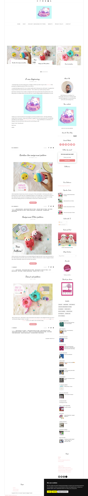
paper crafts (67, 309)
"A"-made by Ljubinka (63, 384)
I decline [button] (54, 491)
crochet (60, 304)
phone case (67, 313)
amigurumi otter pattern (41, 269)
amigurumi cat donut (21, 330)
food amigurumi (16, 332)
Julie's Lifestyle (62, 328)
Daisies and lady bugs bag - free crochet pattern (69, 323)
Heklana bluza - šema (68, 386)
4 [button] (44, 71)
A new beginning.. (33, 79)
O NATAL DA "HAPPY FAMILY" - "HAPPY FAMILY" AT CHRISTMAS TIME (69, 440)
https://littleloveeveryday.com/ (29, 119)
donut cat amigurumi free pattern (37, 331)
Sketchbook (72, 304)
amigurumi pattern (45, 330)
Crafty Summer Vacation (68, 394)
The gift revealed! (67, 407)
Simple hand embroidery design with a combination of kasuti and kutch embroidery (69, 347)
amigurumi (18, 269)
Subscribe (67, 160)
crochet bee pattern (42, 209)
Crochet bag (69, 311)
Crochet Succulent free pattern (64, 471)
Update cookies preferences (11, 495)
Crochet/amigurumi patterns (64, 185)
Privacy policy (61, 461)
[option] (19, 56)
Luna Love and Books (68, 354)
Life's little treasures (63, 392)
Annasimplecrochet (63, 336)
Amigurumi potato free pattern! (64, 470)
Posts (60, 222)
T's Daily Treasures (63, 352)
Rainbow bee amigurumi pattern (19, 62)
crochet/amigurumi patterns (65, 306)
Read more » (33, 202)
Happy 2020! (60, 466)
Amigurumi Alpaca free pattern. (64, 467)
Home (59, 457)
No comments (15, 147)
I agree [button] (49, 491)
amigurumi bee (19, 209)
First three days (67, 431)
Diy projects (61, 313)
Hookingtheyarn (62, 400)
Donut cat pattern (69, 64)
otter (41, 271)
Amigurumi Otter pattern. (44, 63)
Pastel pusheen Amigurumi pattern (69, 195)
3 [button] (43, 71)
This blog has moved (63, 402)
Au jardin (66, 338)
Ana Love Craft (62, 437)
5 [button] (45, 71)
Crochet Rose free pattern (69, 212)
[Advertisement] (44, 34)
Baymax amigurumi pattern (69, 206)
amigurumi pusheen (17, 331)
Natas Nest (61, 413)
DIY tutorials (62, 315)
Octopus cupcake (45, 319)
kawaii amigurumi (31, 210)
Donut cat (25, 331)
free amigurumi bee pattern (19, 210)
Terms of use (16, 489)
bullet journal (62, 311)
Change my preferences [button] (62, 491)
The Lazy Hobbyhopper (64, 320)
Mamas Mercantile (63, 368)
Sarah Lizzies (62, 360)
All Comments (62, 224)
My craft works (62, 344)
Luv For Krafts (62, 376)
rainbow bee (39, 210)
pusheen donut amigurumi (37, 332)
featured (50, 209)
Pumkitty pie (39, 319)
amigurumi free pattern (30, 209)
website (48, 84)
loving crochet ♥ (62, 421)
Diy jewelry (61, 309)
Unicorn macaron (32, 319)
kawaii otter (36, 271)
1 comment (14, 267)
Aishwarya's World (63, 429)
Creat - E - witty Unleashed (64, 405)
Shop (59, 458)
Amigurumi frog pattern (69, 200)
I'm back (65, 423)
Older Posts (49, 338)
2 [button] (42, 71)
